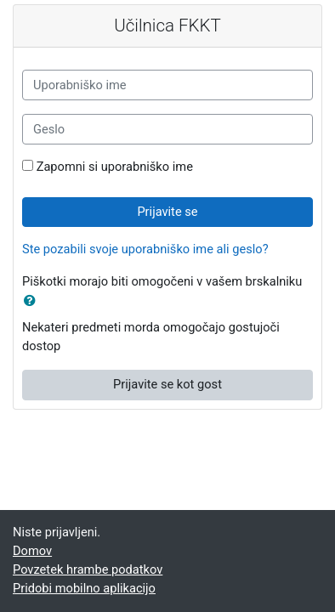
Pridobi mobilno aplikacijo (84, 588)
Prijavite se (167, 211)
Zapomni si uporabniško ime (115, 166)
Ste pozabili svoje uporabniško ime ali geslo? (145, 249)
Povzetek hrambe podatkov (87, 569)
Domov (32, 550)
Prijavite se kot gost (167, 384)
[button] (33, 302)
